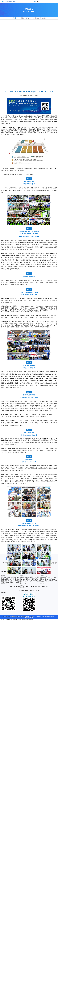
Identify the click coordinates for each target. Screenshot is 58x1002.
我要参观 (42, 575)
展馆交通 (42, 581)
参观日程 (42, 577)
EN (38, 1)
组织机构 (3, 577)
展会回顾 (43, 18)
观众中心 (42, 571)
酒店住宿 (42, 583)
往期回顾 (3, 583)
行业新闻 (22, 18)
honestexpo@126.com (36, 562)
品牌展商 (22, 585)
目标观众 (42, 579)
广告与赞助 (23, 583)
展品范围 (22, 577)
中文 (35, 1)
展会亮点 (3, 581)
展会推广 (22, 581)
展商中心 (22, 571)
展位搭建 (22, 587)
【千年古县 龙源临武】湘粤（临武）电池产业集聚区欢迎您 (19, 743)
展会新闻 (15, 18)
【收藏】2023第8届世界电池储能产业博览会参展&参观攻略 (19, 745)
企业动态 (36, 18)
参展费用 (22, 579)
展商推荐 (29, 18)
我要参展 (22, 575)
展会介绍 (3, 575)
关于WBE (3, 571)
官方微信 (3, 592)
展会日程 (3, 579)
